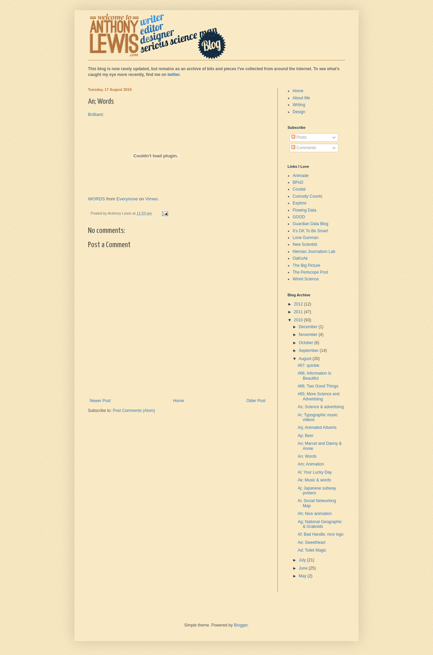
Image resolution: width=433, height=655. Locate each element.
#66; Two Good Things (318, 386)
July (303, 560)
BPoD (298, 182)
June (304, 568)
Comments (303, 147)
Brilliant (95, 114)
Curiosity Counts (307, 196)
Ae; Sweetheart (311, 542)
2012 (299, 304)
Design (299, 112)
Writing (299, 104)
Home (178, 400)
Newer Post (100, 400)
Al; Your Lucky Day (315, 472)
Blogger (241, 625)
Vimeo (151, 198)
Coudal (299, 189)
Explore (299, 203)
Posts (298, 137)
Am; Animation (311, 464)
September (309, 350)
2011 (299, 312)
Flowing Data (304, 210)
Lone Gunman (305, 237)
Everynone (127, 198)
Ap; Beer (306, 435)
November (309, 334)
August (306, 358)
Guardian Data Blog (310, 223)
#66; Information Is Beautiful (314, 375)
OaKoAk (300, 258)
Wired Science (306, 279)
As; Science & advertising (321, 406)
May (303, 576)
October (306, 342)
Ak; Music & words (314, 480)
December (309, 326)
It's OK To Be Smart (310, 231)
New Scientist (305, 244)
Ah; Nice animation (315, 513)
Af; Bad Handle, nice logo (320, 534)
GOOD (299, 217)
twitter (173, 74)
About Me (301, 98)
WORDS (96, 198)
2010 (299, 320)
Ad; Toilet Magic (312, 550)
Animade (301, 175)
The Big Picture (306, 265)
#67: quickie (308, 365)
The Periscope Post (310, 272)
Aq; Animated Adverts (317, 427)
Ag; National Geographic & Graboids (320, 524)
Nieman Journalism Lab (314, 251)
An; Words (307, 456)
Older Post (256, 400)
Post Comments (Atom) (134, 410)
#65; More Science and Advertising (318, 396)
